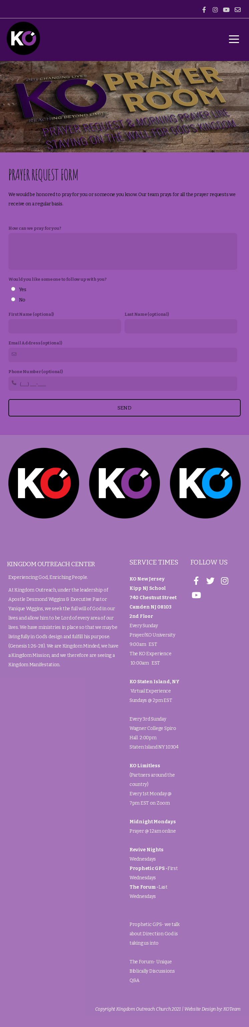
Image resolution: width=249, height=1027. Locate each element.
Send (124, 408)
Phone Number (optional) (35, 371)
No (22, 300)
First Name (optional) (31, 314)
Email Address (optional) (35, 342)
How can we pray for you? (34, 228)
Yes (22, 289)
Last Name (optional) (146, 314)
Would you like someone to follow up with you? (57, 279)
